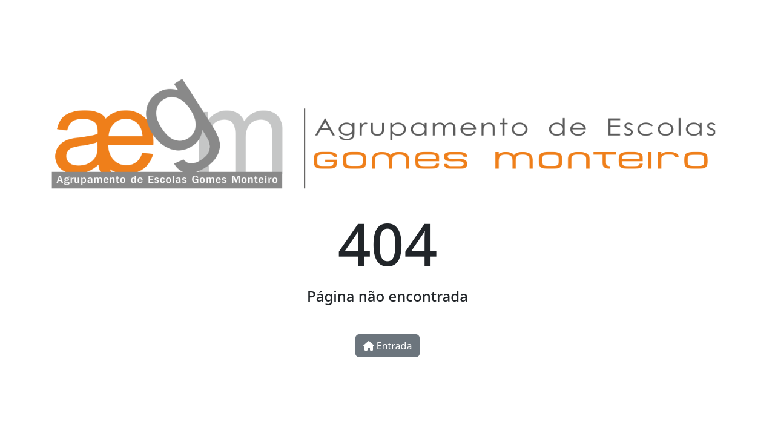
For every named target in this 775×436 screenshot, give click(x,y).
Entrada (387, 345)
